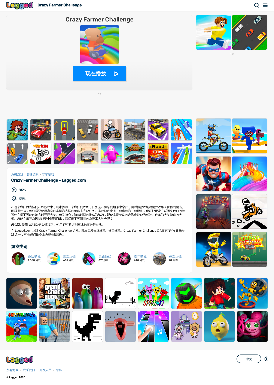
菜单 (265, 5)
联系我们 (29, 370)
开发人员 (45, 370)
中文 (249, 359)
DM (266, 359)
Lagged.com (20, 360)
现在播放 (95, 73)
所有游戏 (12, 370)
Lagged (20, 5)
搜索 (257, 5)
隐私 (59, 370)
